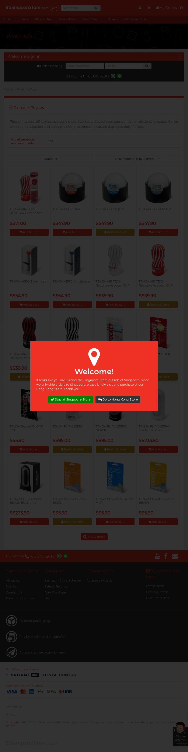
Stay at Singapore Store (70, 400)
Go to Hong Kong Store (118, 400)
